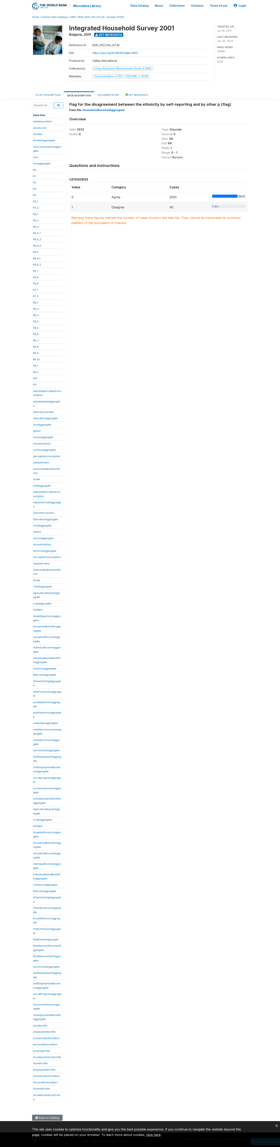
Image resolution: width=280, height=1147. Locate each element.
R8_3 (36, 314)
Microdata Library (87, 6)
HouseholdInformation (46, 1075)
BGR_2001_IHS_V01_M (91, 16)
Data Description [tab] (79, 94)
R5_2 (36, 207)
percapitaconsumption (46, 455)
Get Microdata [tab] (137, 94)
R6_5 (35, 251)
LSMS (72, 16)
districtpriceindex (43, 411)
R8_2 (36, 308)
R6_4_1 (36, 232)
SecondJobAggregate (46, 749)
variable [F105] (115, 16)
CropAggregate (42, 819)
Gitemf (37, 531)
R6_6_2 (37, 263)
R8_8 (36, 346)
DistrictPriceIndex (43, 512)
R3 (34, 188)
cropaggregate (42, 602)
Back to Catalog (47, 1117)
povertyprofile (41, 1050)
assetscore (40, 127)
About (159, 5)
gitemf (37, 430)
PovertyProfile (41, 1088)
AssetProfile (40, 1062)
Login (240, 5)
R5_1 (35, 200)
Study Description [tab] (47, 94)
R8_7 (36, 339)
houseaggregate (43, 436)
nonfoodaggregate (44, 449)
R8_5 (36, 327)
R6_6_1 (36, 257)
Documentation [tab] (108, 94)
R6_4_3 (37, 245)
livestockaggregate (44, 667)
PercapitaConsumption (47, 556)
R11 (35, 384)
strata (36, 478)
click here (153, 1135)
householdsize (42, 442)
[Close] (276, 1125)
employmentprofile (44, 1031)
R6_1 (35, 213)
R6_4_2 (37, 238)
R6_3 (35, 226)
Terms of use (219, 5)
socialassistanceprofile (47, 1056)
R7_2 (35, 295)
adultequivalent (42, 120)
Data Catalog (139, 5)
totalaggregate (42, 485)
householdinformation (46, 1037)
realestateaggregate (45, 722)
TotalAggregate (42, 585)
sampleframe (41, 461)
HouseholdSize (42, 543)
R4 (34, 194)
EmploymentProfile (44, 1069)
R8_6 (36, 333)
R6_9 (35, 283)
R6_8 (35, 276)
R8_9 (36, 352)
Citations (197, 5)
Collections (177, 5)
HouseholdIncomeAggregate (103, 109)
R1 (34, 175)
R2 (34, 181)
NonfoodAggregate (44, 550)
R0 (34, 169)
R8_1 (35, 301)
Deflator (38, 609)
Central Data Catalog (54, 16)
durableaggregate (44, 139)
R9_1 (35, 365)
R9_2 (36, 371)
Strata (36, 579)
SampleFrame (41, 562)
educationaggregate (45, 417)
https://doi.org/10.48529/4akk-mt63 (115, 52)
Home (35, 16)
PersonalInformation (45, 1081)
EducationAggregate (45, 518)
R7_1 (35, 289)
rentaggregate (42, 162)
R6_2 (36, 219)
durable (37, 133)
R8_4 (36, 320)
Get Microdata (108, 34)
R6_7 (36, 270)
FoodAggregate (42, 524)
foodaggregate (42, 424)
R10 (35, 377)
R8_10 (36, 358)
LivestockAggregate (45, 884)
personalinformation (45, 1043)
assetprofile (40, 1024)
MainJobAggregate (44, 674)
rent (35, 156)
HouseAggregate (43, 537)
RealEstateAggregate (46, 938)
